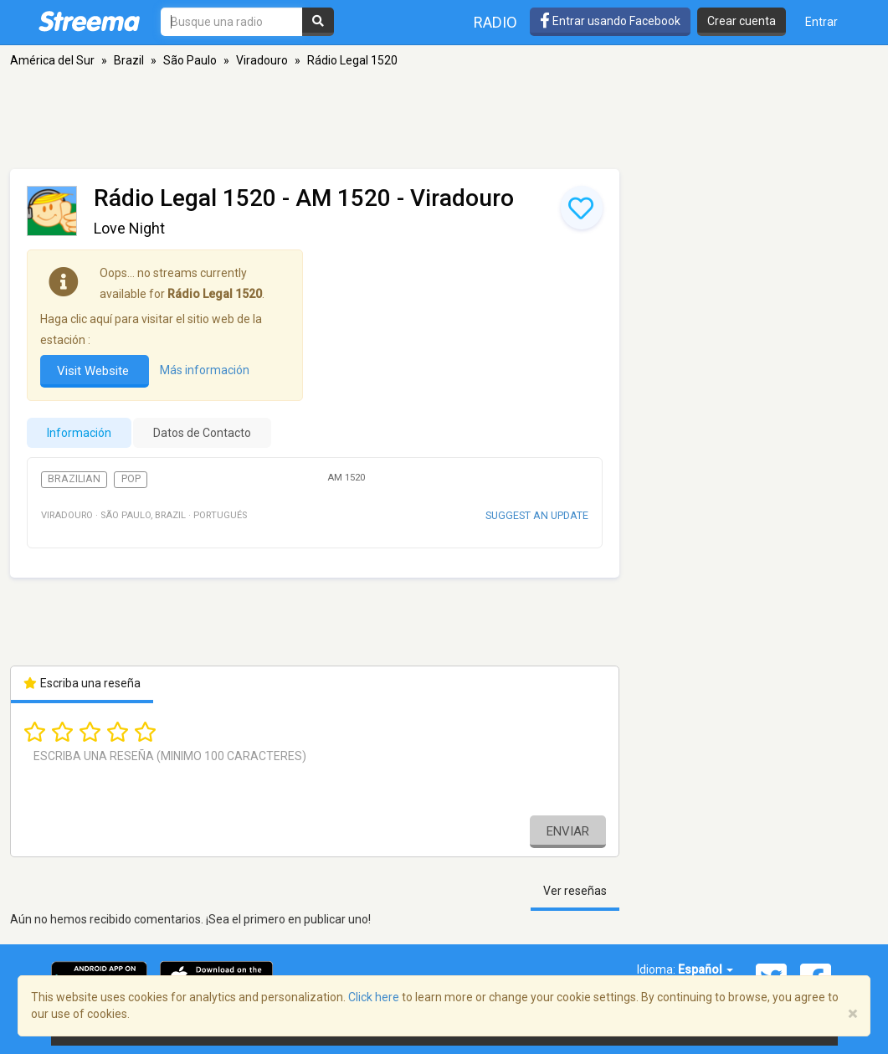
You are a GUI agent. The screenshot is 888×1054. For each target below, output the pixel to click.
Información (79, 433)
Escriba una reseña (82, 683)
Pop (131, 479)
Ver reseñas (575, 890)
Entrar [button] (821, 21)
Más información (204, 370)
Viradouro (262, 60)
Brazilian (74, 479)
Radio (495, 22)
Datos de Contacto (202, 433)
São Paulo (190, 60)
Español (705, 969)
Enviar (568, 831)
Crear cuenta (741, 21)
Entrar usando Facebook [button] (610, 21)
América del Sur (52, 60)
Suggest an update (536, 515)
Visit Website (94, 370)
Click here (373, 997)
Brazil (129, 60)
